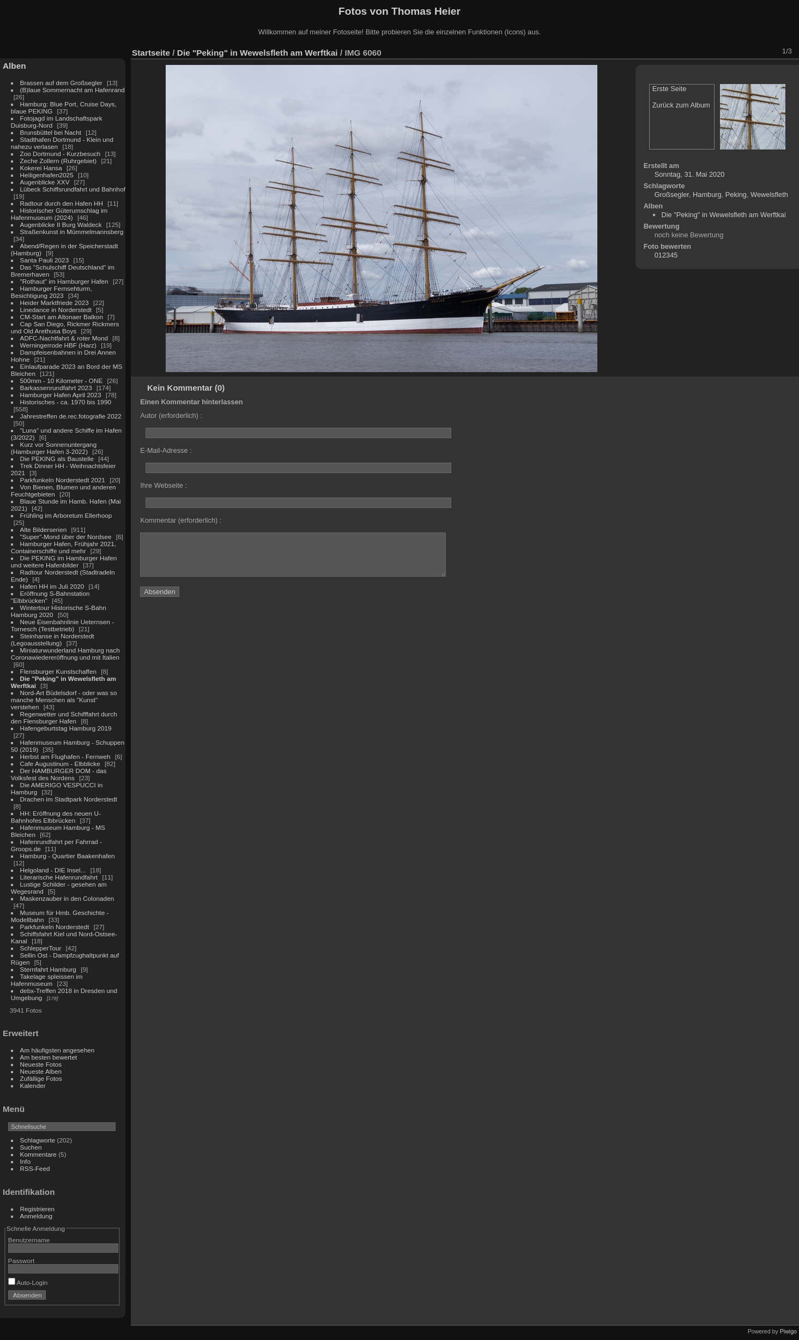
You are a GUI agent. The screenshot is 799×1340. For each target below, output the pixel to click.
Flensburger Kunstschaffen (58, 671)
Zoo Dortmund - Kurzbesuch (60, 153)
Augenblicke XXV (45, 182)
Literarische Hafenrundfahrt (59, 877)
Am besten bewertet (48, 1057)
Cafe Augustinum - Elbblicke (60, 763)
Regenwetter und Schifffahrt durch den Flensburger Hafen (64, 717)
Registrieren (37, 1208)
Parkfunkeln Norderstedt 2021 (62, 479)
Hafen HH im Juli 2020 (52, 586)
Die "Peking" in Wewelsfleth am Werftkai (257, 52)
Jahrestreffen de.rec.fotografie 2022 (71, 416)
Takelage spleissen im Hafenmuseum (47, 980)
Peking (736, 194)
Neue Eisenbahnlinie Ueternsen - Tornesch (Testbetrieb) (62, 625)
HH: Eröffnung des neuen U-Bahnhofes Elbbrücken (56, 817)
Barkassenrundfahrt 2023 (56, 387)
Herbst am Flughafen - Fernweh (66, 756)
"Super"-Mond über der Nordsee (66, 536)
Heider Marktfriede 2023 (54, 302)
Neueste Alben (41, 1071)
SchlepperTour (41, 948)
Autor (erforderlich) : (171, 415)
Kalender (33, 1085)
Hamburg (707, 194)
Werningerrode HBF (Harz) (58, 345)
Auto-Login (28, 1282)
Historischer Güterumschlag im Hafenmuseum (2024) (59, 214)
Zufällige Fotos (41, 1078)
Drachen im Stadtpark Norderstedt (69, 799)
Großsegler (672, 194)
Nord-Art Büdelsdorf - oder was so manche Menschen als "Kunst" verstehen (64, 699)
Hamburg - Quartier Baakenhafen (67, 855)
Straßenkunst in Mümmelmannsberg (72, 231)
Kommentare (38, 1154)
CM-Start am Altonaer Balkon (61, 316)
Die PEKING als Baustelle (57, 458)
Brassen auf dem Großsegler (61, 82)
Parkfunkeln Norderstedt (54, 926)
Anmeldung (36, 1215)
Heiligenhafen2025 (47, 174)
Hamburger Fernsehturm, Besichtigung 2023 (51, 292)
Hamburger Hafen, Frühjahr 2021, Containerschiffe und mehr (63, 547)
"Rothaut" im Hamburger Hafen (64, 281)
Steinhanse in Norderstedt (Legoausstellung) (52, 639)
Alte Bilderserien (43, 529)
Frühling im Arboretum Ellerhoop (66, 515)
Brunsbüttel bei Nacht (51, 132)
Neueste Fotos (41, 1064)
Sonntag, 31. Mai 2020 (690, 174)
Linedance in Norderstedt (56, 309)
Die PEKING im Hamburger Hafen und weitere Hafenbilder (64, 561)
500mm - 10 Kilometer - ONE (61, 380)
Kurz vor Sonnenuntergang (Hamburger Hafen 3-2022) (53, 448)
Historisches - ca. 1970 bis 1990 (65, 401)
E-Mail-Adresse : (166, 450)
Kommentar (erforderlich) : (180, 520)
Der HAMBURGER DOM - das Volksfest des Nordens (59, 774)
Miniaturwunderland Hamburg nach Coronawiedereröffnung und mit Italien (65, 654)
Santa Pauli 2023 (44, 260)
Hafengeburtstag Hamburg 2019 (66, 728)
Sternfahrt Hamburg (48, 969)
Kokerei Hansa (41, 167)
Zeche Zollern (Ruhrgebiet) (58, 160)
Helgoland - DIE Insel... (53, 870)
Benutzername (29, 1239)
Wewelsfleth (769, 194)
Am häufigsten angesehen (57, 1050)
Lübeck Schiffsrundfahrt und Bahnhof (72, 189)
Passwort (21, 1260)
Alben (14, 65)
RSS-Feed (35, 1168)
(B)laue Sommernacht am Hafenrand (72, 89)
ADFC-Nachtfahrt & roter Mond (64, 338)
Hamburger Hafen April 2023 (60, 394)
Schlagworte (38, 1140)
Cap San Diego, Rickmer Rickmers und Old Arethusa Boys (65, 327)
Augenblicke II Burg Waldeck (61, 224)
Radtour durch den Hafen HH (61, 203)
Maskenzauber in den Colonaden (67, 898)
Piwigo (788, 1331)
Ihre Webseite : (163, 485)
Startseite (151, 52)
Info (25, 1161)
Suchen (31, 1147)
